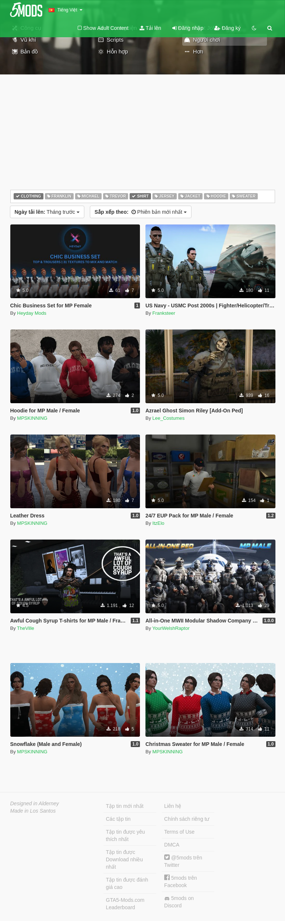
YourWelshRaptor (171, 628)
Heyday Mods (31, 313)
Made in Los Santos (33, 811)
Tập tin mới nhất (125, 806)
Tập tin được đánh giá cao (127, 883)
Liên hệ (172, 806)
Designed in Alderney (34, 803)
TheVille (25, 628)
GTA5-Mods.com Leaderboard (125, 903)
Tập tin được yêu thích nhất (125, 835)
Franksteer (163, 313)
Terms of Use (179, 832)
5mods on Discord (179, 901)
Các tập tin (118, 819)
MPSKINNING (32, 418)
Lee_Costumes (168, 418)
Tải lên (150, 28)
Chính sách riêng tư (187, 819)
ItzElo (158, 523)
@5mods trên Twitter (183, 861)
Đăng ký (227, 28)
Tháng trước (47, 212)
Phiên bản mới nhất (141, 212)
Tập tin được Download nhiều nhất (124, 859)
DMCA (171, 845)
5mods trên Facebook (180, 881)
